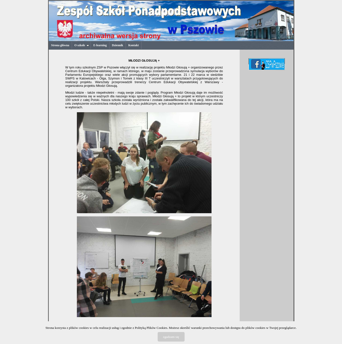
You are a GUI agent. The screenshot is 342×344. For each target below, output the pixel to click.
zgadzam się (171, 337)
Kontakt (133, 45)
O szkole (81, 45)
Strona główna (60, 45)
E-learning (100, 45)
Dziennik (117, 45)
